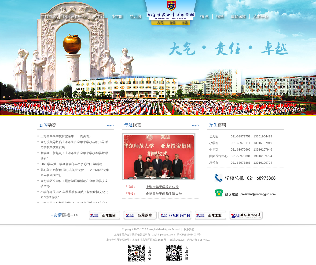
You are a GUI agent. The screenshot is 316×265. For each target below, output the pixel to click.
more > (109, 125)
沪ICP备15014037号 (188, 234)
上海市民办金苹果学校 (127, 234)
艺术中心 (260, 16)
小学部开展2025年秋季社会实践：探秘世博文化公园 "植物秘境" (74, 194)
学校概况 (48, 16)
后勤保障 (238, 16)
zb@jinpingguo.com (163, 234)
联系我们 (189, 229)
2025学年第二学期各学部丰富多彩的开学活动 (71, 164)
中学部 (98, 16)
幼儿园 (135, 16)
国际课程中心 (74, 16)
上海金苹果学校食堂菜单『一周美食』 (66, 136)
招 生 (204, 16)
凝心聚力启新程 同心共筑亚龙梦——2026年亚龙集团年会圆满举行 (74, 172)
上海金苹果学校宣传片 (162, 187)
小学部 (117, 16)
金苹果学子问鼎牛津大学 (164, 194)
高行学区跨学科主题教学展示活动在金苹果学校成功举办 (73, 183)
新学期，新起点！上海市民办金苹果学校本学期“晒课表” (74, 155)
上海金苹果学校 (115, 239)
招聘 (220, 16)
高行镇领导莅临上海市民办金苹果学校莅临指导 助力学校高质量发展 (74, 144)
